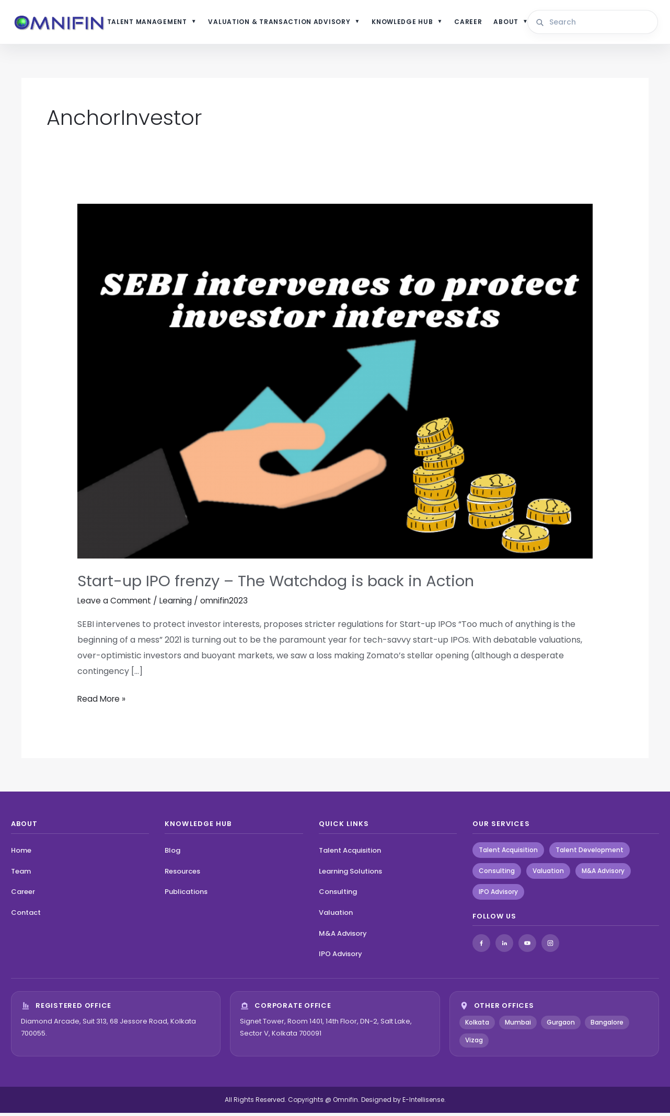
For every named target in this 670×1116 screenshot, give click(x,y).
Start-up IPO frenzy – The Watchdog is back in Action (281, 584)
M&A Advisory (343, 936)
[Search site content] (597, 23)
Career (23, 895)
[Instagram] (550, 946)
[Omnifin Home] (68, 23)
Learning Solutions (350, 874)
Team (21, 874)
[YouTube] (527, 946)
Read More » (102, 701)
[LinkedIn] (504, 946)
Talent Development (589, 852)
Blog (172, 853)
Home (21, 853)
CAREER (474, 23)
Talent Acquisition (350, 853)
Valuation (336, 916)
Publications (186, 895)
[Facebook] (481, 946)
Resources (182, 874)
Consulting (338, 895)
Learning (179, 604)
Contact (26, 916)
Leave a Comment (115, 604)
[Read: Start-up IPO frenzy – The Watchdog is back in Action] (335, 384)
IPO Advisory (340, 957)
